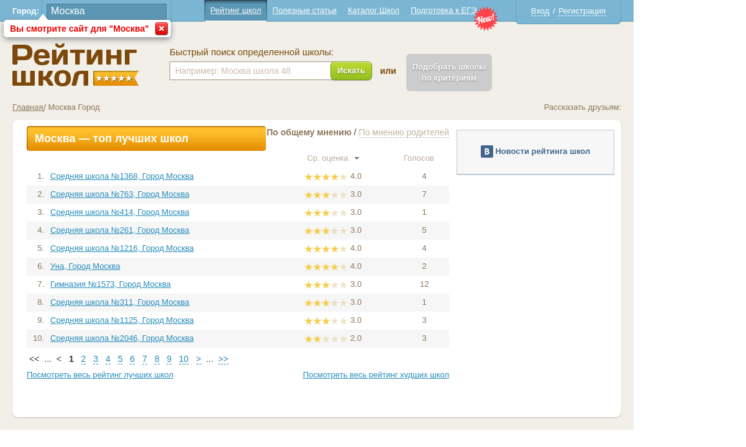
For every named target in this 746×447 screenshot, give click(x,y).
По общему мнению (365, 132)
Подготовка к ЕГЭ (500, 10)
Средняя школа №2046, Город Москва (178, 338)
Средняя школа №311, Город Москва (176, 302)
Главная (84, 107)
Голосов (480, 158)
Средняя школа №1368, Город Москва (178, 176)
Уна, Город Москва (141, 266)
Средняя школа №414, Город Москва (176, 212)
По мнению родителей (460, 132)
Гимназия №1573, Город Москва (167, 284)
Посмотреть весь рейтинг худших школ (432, 374)
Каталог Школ (429, 10)
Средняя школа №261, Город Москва (176, 230)
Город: (82, 11)
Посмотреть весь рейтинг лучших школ (156, 374)
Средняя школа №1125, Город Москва (178, 320)
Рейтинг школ (291, 10)
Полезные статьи (361, 10)
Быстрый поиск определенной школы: (308, 52)
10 (240, 359)
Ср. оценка (389, 158)
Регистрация (638, 11)
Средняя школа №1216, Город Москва (178, 248)
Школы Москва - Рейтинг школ (132, 64)
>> (279, 359)
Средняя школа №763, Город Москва (176, 194)
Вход (596, 11)
